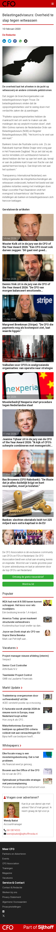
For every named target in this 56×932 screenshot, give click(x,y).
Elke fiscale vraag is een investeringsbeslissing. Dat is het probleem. (20, 757)
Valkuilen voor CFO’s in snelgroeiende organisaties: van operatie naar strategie (27, 366)
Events (5, 858)
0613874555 (13, 830)
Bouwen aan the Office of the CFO (20, 770)
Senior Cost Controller (14, 665)
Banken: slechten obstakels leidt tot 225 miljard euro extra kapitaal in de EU (27, 521)
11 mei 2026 (9, 396)
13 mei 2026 (9, 319)
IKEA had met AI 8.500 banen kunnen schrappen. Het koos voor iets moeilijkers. (22, 605)
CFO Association (10, 863)
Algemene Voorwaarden (14, 902)
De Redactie (9, 34)
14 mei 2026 (9, 238)
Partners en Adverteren (14, 854)
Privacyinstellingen (11, 906)
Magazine (7, 873)
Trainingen (7, 868)
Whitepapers (10, 745)
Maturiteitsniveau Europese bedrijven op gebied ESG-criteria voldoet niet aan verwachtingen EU (21, 729)
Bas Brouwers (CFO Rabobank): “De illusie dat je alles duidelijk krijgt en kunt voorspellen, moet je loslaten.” (27, 483)
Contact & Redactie (12, 887)
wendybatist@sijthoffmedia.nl (22, 833)
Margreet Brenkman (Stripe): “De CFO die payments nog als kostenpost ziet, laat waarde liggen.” (27, 328)
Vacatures (9, 648)
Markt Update (11, 687)
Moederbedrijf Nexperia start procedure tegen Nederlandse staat (27, 403)
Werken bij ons (9, 892)
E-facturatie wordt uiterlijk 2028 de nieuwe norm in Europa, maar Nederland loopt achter (21, 712)
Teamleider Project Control (17, 675)
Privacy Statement (11, 897)
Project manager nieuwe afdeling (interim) (25, 655)
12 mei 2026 (9, 359)
